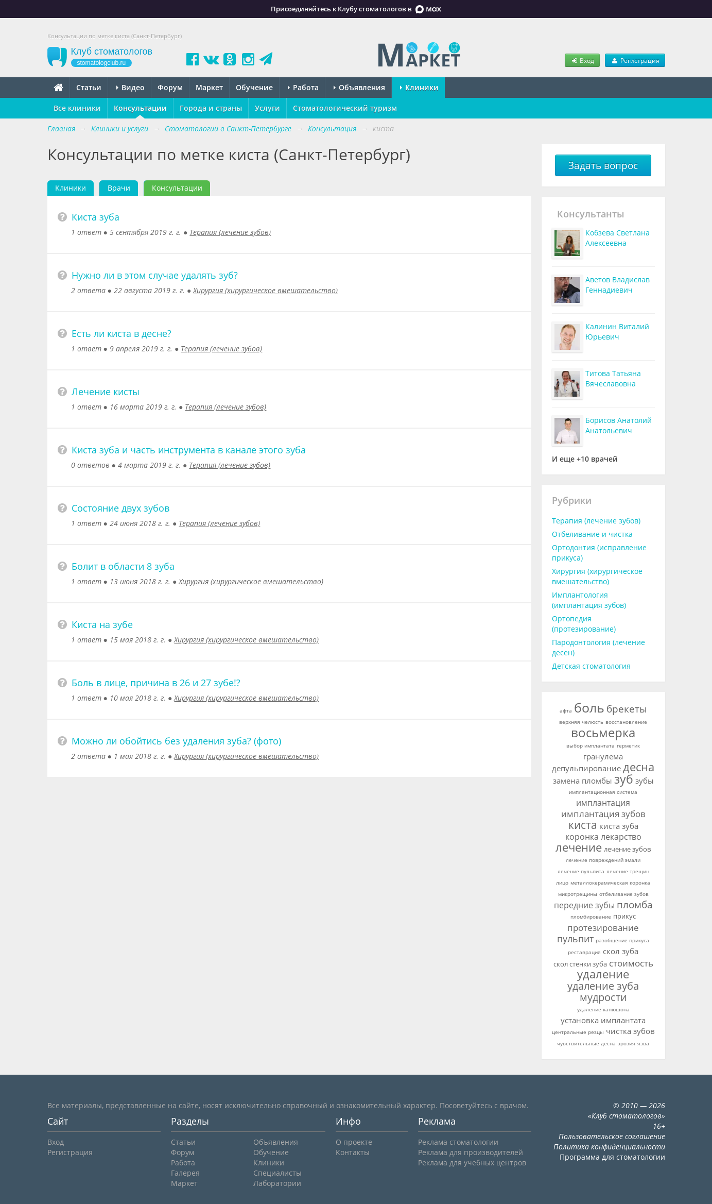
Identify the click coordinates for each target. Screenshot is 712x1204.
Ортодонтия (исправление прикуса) (599, 552)
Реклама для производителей (470, 1152)
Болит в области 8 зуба (123, 566)
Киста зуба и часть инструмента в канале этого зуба (189, 450)
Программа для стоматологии (612, 1157)
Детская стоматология (591, 666)
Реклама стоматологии (458, 1142)
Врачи (119, 188)
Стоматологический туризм (345, 108)
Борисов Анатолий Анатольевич (618, 425)
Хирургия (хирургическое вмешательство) (265, 290)
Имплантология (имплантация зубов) (589, 600)
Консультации (140, 108)
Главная (61, 128)
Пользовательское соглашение (612, 1136)
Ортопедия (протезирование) (584, 624)
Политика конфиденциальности (609, 1146)
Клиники (419, 87)
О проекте (354, 1142)
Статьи (88, 87)
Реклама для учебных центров (472, 1162)
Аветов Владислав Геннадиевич (617, 285)
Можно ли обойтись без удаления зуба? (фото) (176, 741)
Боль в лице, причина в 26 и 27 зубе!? (156, 682)
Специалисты (277, 1173)
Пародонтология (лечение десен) (598, 647)
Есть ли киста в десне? (121, 333)
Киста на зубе (102, 624)
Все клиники (77, 108)
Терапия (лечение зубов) (230, 232)
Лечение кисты (106, 391)
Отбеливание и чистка (592, 534)
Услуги (267, 108)
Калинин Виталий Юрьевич (617, 331)
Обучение (254, 87)
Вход (582, 60)
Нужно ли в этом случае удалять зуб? (155, 275)
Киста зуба (95, 217)
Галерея (185, 1173)
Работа (303, 87)
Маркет (209, 87)
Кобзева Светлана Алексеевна (617, 238)
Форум (170, 87)
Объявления (359, 87)
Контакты (353, 1152)
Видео (130, 87)
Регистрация (635, 60)
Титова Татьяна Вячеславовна (613, 378)
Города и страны (211, 108)
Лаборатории (277, 1183)
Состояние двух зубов (120, 508)
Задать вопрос (603, 165)
